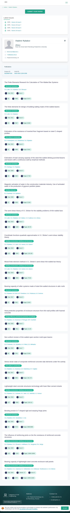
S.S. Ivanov (22, 244)
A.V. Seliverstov (25, 469)
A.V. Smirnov (39, 293)
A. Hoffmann (24, 444)
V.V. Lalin (7, 89)
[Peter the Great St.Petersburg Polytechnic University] (5, 497)
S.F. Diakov (22, 218)
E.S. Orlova (37, 218)
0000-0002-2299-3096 (20, 73)
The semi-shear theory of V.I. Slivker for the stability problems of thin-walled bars (33, 211)
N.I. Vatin (23, 393)
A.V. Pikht (24, 344)
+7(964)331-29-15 (11, 54)
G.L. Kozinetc (16, 393)
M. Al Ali (15, 293)
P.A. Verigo (40, 444)
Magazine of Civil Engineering (14, 495)
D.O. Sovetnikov (17, 418)
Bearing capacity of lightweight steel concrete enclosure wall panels (28, 462)
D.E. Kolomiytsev (9, 140)
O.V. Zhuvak (16, 444)
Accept (65, 508)
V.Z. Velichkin (31, 393)
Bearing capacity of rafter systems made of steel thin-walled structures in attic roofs (34, 286)
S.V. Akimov (52, 469)
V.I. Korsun (38, 393)
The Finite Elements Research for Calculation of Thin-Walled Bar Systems (31, 82)
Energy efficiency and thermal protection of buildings (20, 316)
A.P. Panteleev (22, 293)
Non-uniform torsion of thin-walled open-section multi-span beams (28, 337)
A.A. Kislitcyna (35, 469)
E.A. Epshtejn (8, 193)
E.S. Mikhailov (32, 344)
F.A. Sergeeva (32, 444)
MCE (6, 2)
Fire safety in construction (13, 137)
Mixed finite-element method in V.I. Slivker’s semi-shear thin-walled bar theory (32, 262)
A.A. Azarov (29, 244)
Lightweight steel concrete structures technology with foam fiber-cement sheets (33, 386)
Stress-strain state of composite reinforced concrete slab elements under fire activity (34, 362)
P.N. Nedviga (8, 167)
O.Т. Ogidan (33, 369)
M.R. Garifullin (32, 320)
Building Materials (11, 190)
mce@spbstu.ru (55, 500)
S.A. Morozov (22, 89)
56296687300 (8, 73)
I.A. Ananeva (16, 320)
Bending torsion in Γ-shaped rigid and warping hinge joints (25, 411)
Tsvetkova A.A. (44, 469)
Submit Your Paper (35, 11)
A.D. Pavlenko (8, 344)
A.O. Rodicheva (19, 140)
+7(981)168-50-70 (56, 497)
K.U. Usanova (17, 469)
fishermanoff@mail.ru (12, 51)
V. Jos (24, 418)
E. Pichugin (24, 320)
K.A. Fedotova (31, 293)
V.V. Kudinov (29, 218)
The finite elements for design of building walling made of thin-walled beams (31, 107)
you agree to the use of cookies (29, 509)
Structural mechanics (12, 86)
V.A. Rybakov (14, 89)
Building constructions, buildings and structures (19, 241)
